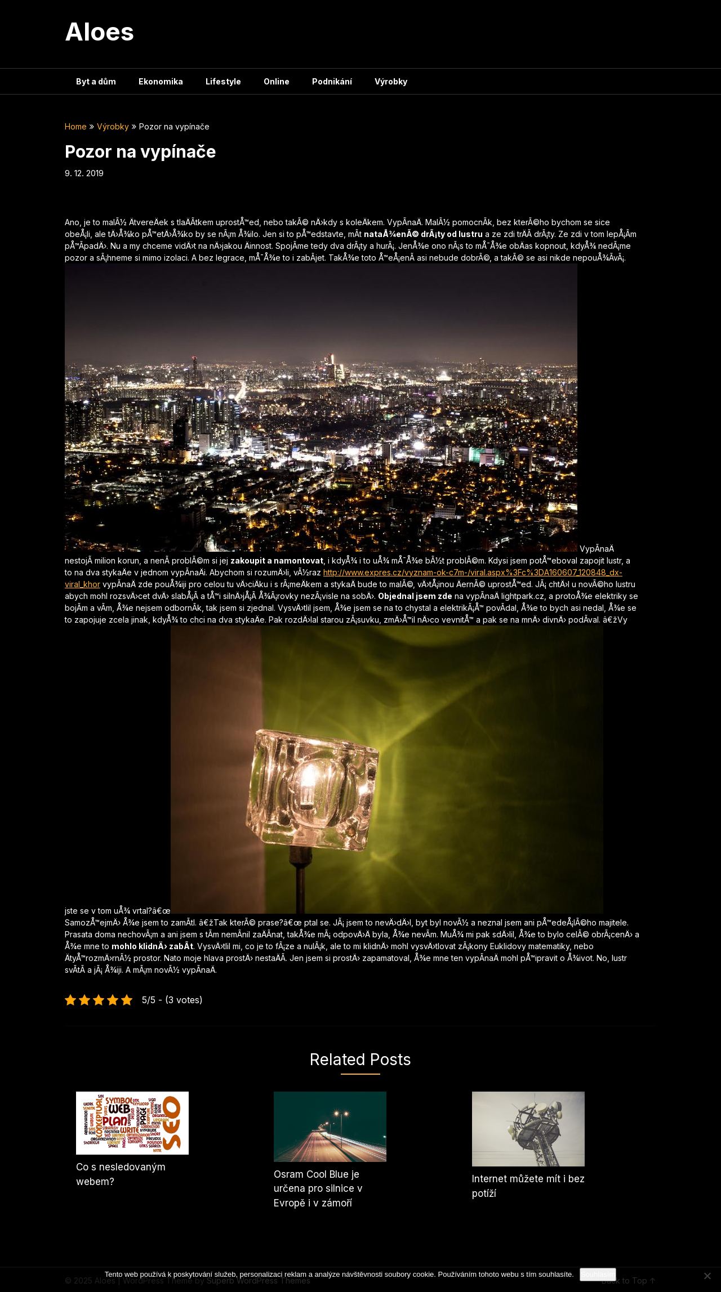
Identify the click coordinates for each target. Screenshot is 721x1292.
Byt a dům (96, 81)
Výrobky (391, 81)
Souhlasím (598, 1274)
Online (277, 81)
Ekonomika (161, 81)
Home (76, 126)
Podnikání (332, 81)
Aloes (99, 31)
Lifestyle (223, 81)
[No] (707, 1275)
